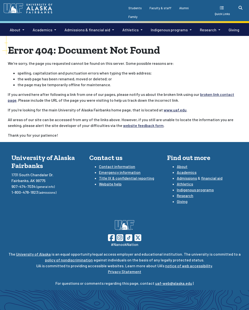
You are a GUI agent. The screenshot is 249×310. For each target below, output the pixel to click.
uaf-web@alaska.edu (173, 283)
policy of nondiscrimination (69, 260)
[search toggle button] (240, 7)
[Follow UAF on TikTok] (129, 237)
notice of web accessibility (188, 265)
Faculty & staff (160, 8)
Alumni (184, 8)
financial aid (211, 178)
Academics (42, 29)
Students (135, 8)
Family (132, 17)
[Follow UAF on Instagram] (119, 237)
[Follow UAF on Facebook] (111, 237)
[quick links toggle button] (222, 10)
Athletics (130, 29)
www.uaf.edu (175, 110)
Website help (110, 184)
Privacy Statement (124, 271)
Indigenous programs (169, 29)
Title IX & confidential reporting (126, 178)
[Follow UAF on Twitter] (137, 237)
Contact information (117, 166)
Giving (234, 29)
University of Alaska (33, 254)
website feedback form (143, 125)
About (15, 29)
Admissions (187, 178)
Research (208, 29)
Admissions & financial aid (87, 29)
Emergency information (120, 172)
